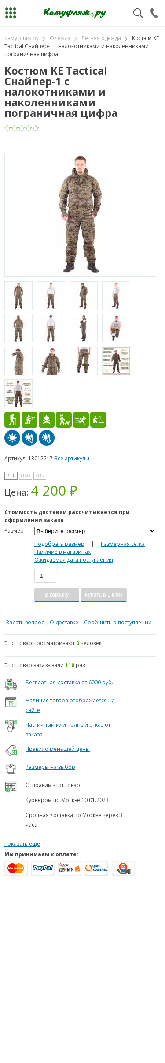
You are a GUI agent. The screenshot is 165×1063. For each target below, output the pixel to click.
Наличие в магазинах (62, 552)
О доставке (64, 622)
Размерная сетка (123, 544)
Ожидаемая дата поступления (73, 559)
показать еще (22, 843)
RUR (11, 476)
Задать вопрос (25, 622)
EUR (39, 476)
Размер (14, 530)
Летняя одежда (101, 38)
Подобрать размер (59, 544)
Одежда (60, 38)
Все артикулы (71, 458)
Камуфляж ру (21, 38)
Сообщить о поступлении (118, 622)
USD (25, 476)
